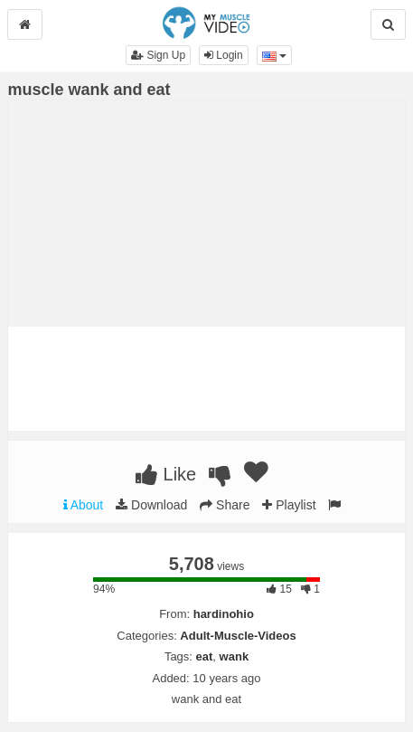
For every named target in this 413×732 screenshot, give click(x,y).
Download (151, 505)
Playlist (288, 505)
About (83, 505)
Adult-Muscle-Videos (238, 635)
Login (223, 55)
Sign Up (158, 55)
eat (204, 656)
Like (166, 474)
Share (224, 505)
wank (234, 656)
